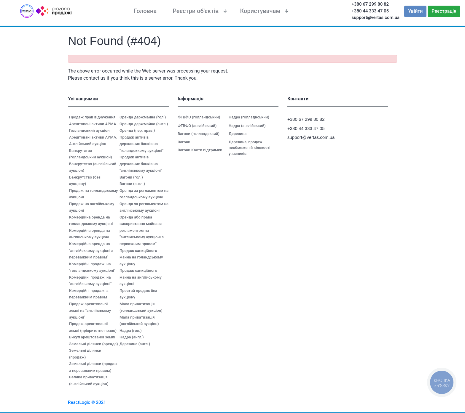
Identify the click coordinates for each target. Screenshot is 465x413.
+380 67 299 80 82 (370, 4)
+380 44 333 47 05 (370, 11)
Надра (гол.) (130, 330)
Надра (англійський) (247, 125)
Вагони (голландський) (198, 133)
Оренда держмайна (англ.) (144, 124)
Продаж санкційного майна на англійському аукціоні (141, 277)
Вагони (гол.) (131, 177)
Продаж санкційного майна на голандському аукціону (141, 257)
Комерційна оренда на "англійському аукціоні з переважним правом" (91, 250)
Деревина (237, 133)
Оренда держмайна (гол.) (143, 117)
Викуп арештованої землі (92, 337)
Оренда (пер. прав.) (137, 130)
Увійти (415, 11)
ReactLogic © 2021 (87, 402)
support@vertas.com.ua (376, 17)
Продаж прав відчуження (92, 117)
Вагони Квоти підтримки (200, 150)
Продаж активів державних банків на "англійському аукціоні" (141, 164)
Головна (145, 11)
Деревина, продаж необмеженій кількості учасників (249, 148)
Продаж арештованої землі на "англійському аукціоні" (90, 310)
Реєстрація (443, 11)
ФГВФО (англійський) (197, 125)
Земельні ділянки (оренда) (93, 344)
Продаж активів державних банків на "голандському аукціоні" (141, 144)
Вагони (184, 142)
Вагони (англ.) (132, 183)
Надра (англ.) (132, 337)
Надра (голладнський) (249, 117)
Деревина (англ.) (135, 344)
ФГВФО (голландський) (199, 117)
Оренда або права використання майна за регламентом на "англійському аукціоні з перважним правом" (142, 230)
